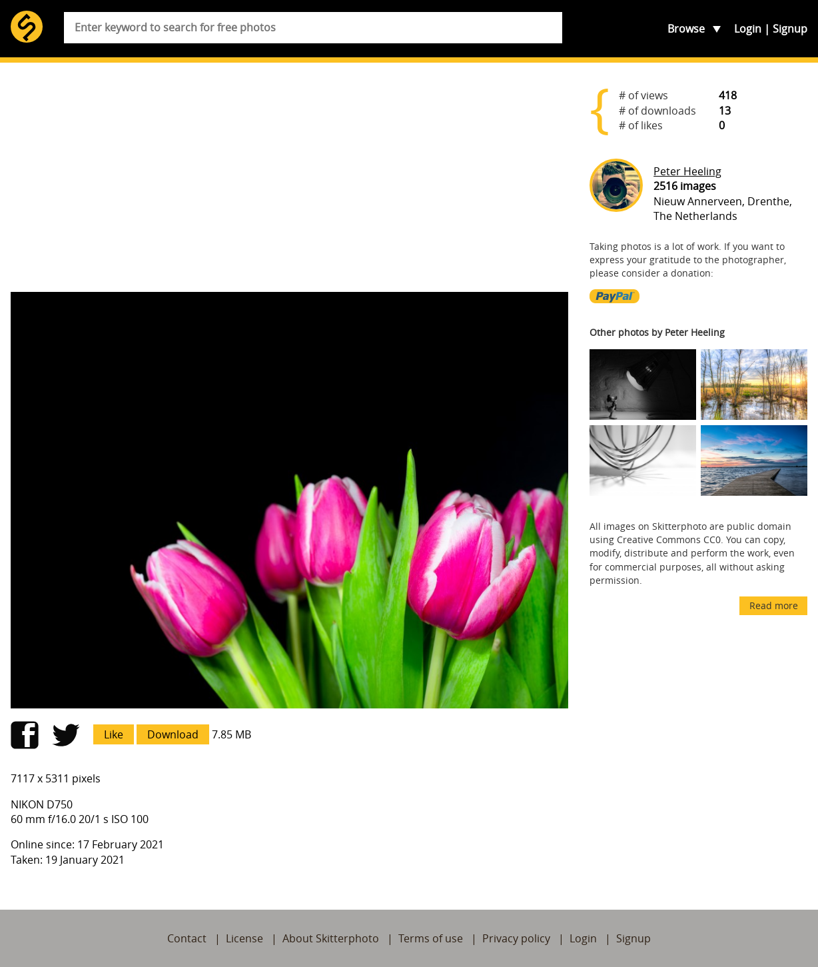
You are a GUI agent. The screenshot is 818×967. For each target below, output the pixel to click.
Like (113, 734)
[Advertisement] (289, 177)
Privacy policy (516, 938)
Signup (790, 28)
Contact (186, 938)
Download (173, 734)
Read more (773, 605)
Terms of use (430, 938)
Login (747, 28)
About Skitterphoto (330, 938)
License (244, 938)
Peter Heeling (687, 171)
